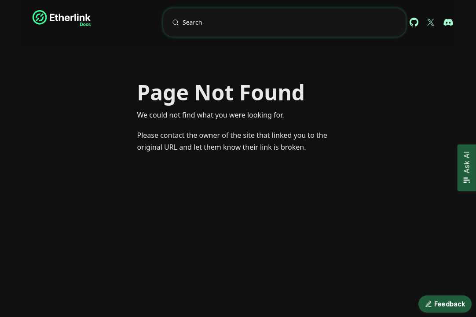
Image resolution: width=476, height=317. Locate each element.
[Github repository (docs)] (414, 22)
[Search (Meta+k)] (284, 22)
